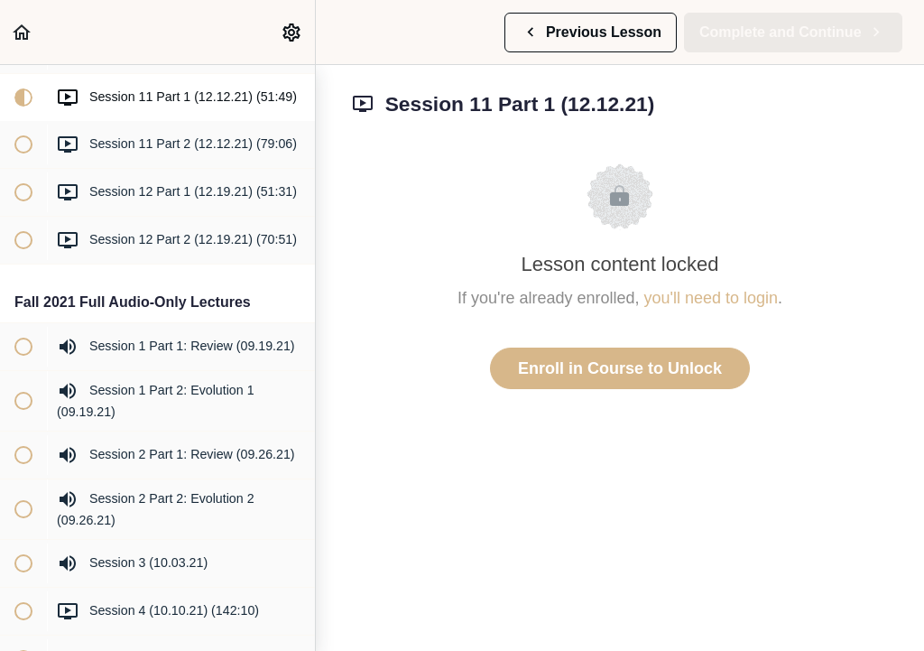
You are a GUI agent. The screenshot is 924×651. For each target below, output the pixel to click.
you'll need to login (711, 298)
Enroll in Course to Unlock (620, 368)
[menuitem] (292, 32)
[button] (22, 32)
